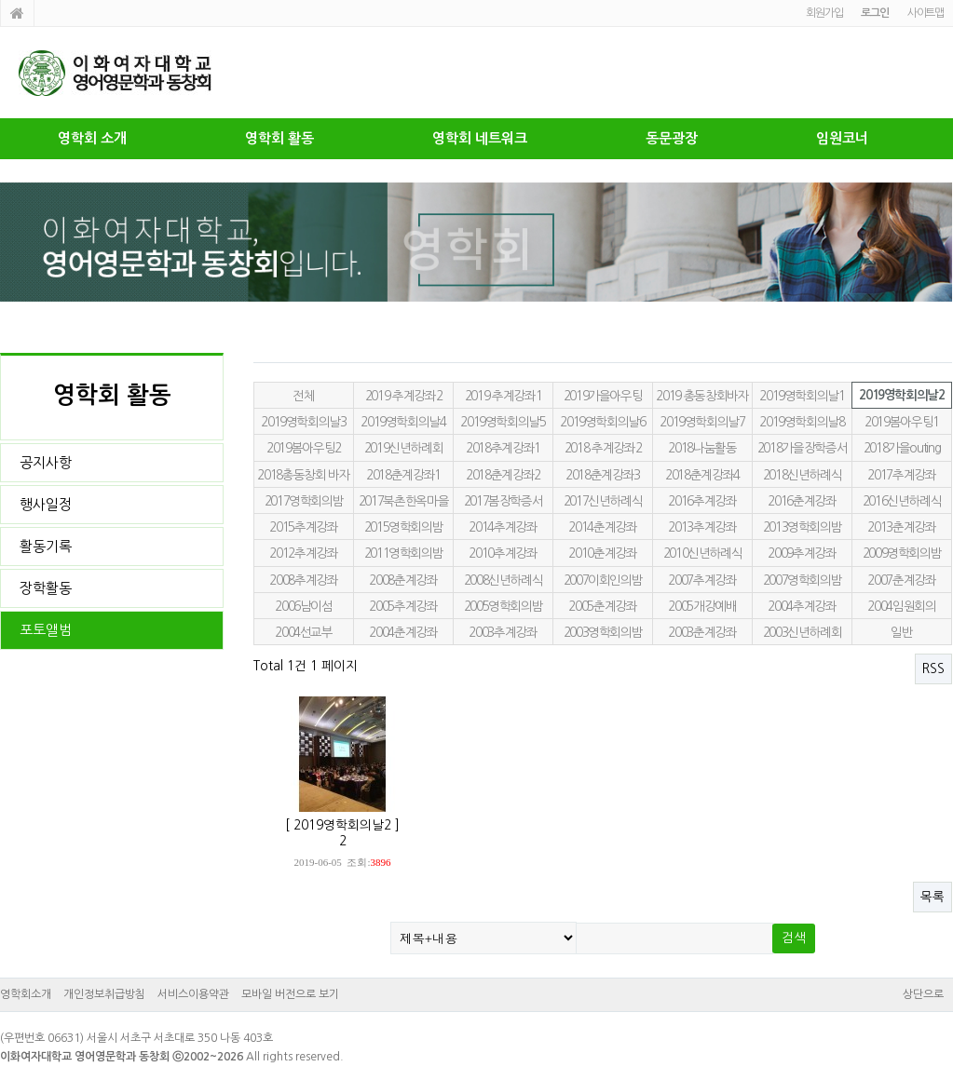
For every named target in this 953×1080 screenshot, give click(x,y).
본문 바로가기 (0, 0)
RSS (933, 668)
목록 (932, 896)
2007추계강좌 (702, 580)
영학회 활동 (279, 138)
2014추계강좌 (503, 526)
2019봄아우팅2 (303, 447)
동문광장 (672, 138)
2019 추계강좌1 (503, 395)
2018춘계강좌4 (702, 474)
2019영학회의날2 (901, 395)
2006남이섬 (304, 606)
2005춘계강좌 (602, 606)
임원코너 (842, 138)
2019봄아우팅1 (902, 421)
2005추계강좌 (403, 606)
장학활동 (46, 588)
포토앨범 (46, 630)
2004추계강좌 (802, 606)
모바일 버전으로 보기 (290, 994)
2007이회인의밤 (603, 580)
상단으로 (923, 994)
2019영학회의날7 (702, 421)
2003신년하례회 (802, 632)
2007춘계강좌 (901, 580)
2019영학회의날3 (303, 421)
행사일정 (46, 504)
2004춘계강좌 (403, 632)
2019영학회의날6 (602, 421)
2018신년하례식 (802, 474)
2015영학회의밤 (403, 526)
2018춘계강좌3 (602, 474)
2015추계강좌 (303, 526)
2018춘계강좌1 (403, 474)
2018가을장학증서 (802, 447)
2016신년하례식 (902, 500)
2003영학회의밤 (603, 632)
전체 (303, 395)
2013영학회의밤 (802, 526)
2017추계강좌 (901, 474)
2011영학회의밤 (403, 553)
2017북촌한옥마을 (403, 500)
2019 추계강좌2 (403, 395)
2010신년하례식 (702, 553)
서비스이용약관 (193, 994)
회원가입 (824, 13)
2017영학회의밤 (304, 500)
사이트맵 (925, 13)
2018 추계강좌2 (603, 447)
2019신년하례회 (403, 447)
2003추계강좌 (503, 632)
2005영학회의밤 (503, 606)
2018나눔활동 (702, 447)
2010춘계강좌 (602, 553)
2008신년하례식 (503, 580)
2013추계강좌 (702, 526)
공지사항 (46, 462)
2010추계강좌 (503, 553)
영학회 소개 (92, 138)
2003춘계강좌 (702, 632)
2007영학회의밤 (802, 580)
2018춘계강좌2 (503, 474)
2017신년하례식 (603, 500)
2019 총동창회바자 (702, 395)
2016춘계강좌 (802, 500)
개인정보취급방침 (104, 994)
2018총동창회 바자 (303, 474)
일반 (901, 632)
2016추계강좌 (702, 500)
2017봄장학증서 (503, 500)
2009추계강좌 (802, 553)
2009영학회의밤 (902, 553)
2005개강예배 (702, 606)
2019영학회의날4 (403, 421)
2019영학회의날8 (801, 421)
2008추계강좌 (303, 580)
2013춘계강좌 (901, 526)
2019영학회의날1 (801, 395)
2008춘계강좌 (403, 580)
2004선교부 (304, 632)
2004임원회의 (901, 606)
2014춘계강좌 (602, 526)
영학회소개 (25, 994)
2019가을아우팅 (603, 395)
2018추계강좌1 (503, 447)
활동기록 (46, 546)
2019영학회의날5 (502, 421)
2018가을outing (902, 447)
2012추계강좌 (303, 553)
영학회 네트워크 (479, 138)
